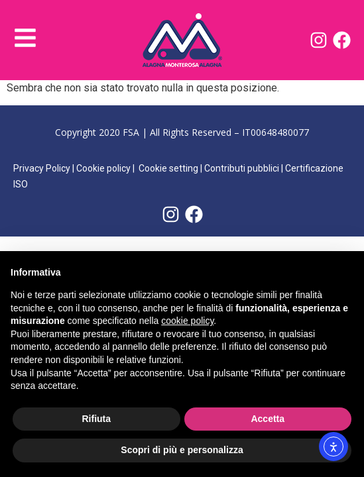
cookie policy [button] (187, 320)
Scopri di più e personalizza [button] (182, 450)
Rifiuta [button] (96, 418)
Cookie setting (168, 168)
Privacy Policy (41, 168)
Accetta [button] (267, 418)
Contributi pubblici (241, 168)
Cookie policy (103, 168)
